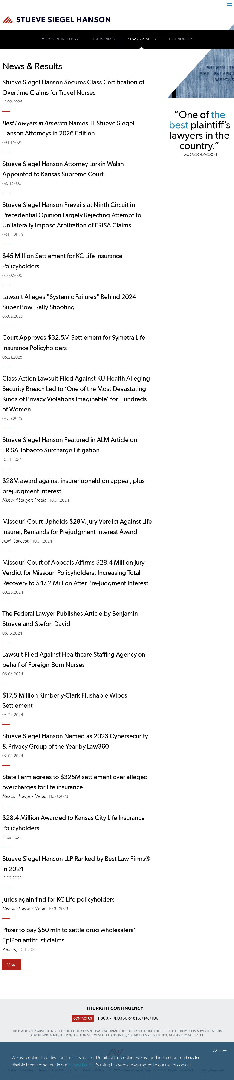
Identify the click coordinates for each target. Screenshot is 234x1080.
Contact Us (82, 1018)
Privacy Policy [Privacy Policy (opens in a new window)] (80, 1065)
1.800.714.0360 (112, 1018)
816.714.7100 (146, 1018)
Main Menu (229, 4)
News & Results (141, 39)
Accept (221, 1050)
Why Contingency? (60, 39)
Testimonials (103, 39)
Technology (180, 39)
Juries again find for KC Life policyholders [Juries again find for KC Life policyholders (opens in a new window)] (58, 899)
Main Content (101, 6)
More (11, 965)
